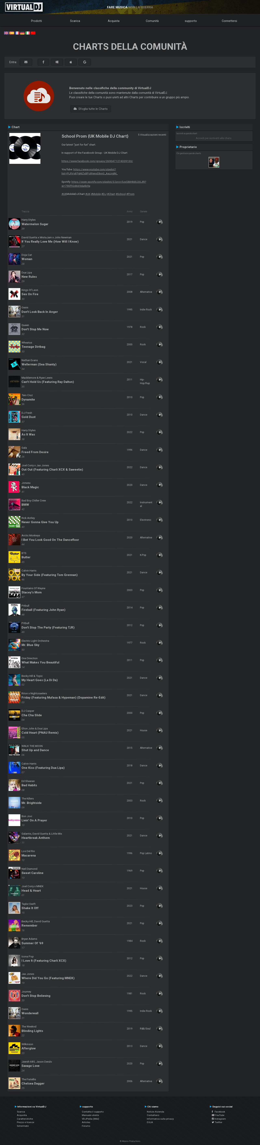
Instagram (219, 1118)
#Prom (130, 194)
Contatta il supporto (93, 1111)
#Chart (111, 194)
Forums (86, 1125)
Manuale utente (90, 1115)
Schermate (23, 1125)
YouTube (218, 1115)
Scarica (75, 21)
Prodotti (36, 21)
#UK (64, 194)
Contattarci (153, 1115)
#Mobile (96, 194)
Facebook (218, 1111)
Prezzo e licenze (25, 1122)
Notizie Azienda (155, 1111)
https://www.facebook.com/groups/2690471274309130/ (97, 161)
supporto (191, 21)
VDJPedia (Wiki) (90, 1118)
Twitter (217, 1122)
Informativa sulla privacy (160, 1118)
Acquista (113, 21)
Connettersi (229, 21)
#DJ (103, 194)
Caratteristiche (25, 1118)
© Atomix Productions (130, 1141)
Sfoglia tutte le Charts (91, 109)
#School (121, 194)
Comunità (152, 21)
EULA (150, 1122)
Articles (86, 1122)
